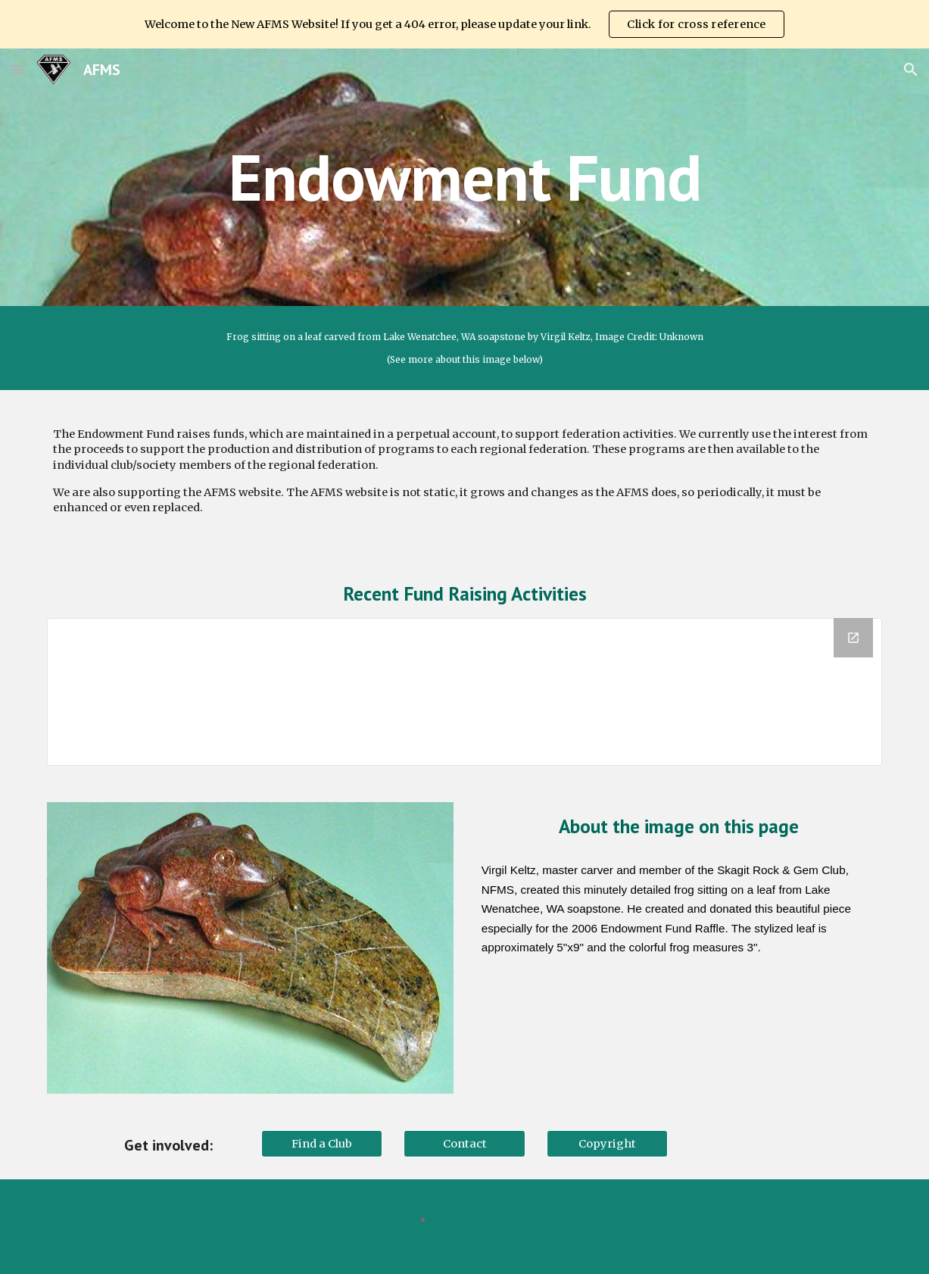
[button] (18, 69)
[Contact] (464, 1143)
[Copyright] (607, 1143)
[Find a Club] (322, 1143)
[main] (465, 177)
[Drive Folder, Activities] (464, 692)
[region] (464, 24)
